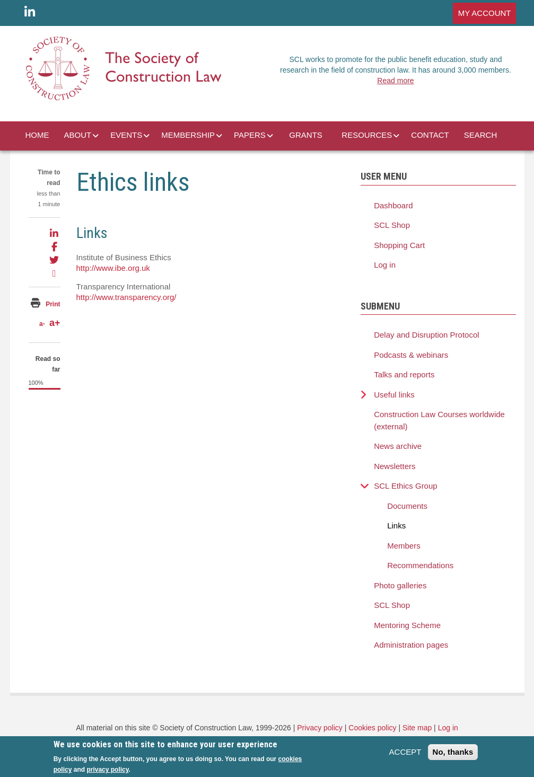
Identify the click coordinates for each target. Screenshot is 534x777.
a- (42, 324)
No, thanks (453, 755)
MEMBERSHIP (188, 134)
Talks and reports (404, 374)
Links (396, 525)
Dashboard (393, 205)
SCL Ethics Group (405, 485)
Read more (395, 80)
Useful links (394, 394)
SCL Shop (392, 224)
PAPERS (250, 134)
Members (404, 545)
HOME (37, 134)
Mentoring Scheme (407, 625)
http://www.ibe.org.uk (113, 267)
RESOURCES (367, 134)
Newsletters (394, 466)
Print (53, 304)
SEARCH (480, 134)
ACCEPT (405, 755)
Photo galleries (400, 585)
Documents (407, 505)
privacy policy (107, 772)
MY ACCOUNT (484, 12)
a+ (54, 322)
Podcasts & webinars (411, 354)
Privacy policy (320, 727)
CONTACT (430, 134)
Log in (385, 264)
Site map (417, 727)
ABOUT (78, 134)
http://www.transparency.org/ (126, 297)
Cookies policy (372, 727)
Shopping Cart (399, 245)
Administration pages (411, 644)
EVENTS (126, 134)
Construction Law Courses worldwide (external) (439, 420)
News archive (398, 446)
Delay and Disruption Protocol (426, 334)
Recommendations (420, 565)
